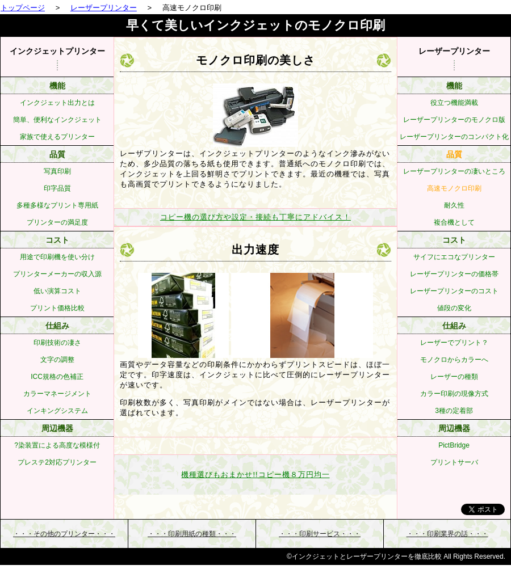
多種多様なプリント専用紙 (57, 205)
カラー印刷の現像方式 (454, 394)
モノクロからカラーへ (454, 360)
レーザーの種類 (454, 377)
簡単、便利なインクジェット (57, 120)
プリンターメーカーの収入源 (57, 274)
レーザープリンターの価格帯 (454, 274)
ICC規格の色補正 (57, 377)
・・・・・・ (64, 534)
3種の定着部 (454, 411)
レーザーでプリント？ (454, 343)
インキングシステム (57, 411)
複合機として (454, 222)
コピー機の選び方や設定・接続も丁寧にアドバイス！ (255, 217)
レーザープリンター (103, 7)
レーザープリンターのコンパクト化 (454, 137)
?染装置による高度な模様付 (57, 445)
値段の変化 (454, 308)
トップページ (23, 7)
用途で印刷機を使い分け (57, 257)
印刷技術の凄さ (57, 343)
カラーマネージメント (57, 394)
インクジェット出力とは (57, 103)
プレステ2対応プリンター (57, 462)
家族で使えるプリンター (57, 137)
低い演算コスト (57, 291)
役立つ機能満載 (454, 103)
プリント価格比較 (57, 308)
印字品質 (57, 188)
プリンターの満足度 (57, 222)
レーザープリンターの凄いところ (454, 171)
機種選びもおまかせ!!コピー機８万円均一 (255, 474)
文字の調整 (57, 360)
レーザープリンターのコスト (454, 291)
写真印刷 (57, 171)
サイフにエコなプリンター (454, 257)
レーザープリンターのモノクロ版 (454, 120)
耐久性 (454, 205)
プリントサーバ (454, 462)
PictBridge (454, 445)
